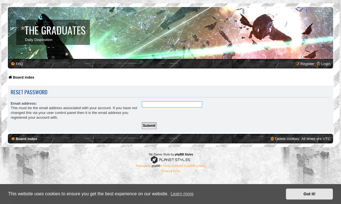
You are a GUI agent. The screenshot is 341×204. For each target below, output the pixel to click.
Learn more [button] (182, 193)
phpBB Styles (184, 154)
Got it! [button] (309, 194)
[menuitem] (17, 64)
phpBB (156, 166)
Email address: (24, 103)
